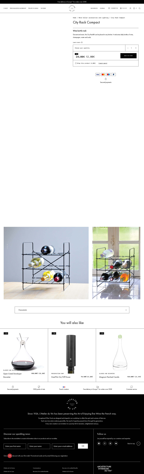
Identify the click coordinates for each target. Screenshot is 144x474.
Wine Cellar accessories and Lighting (93, 18)
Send (83, 446)
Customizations (37, 468)
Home (74, 18)
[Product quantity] (131, 48)
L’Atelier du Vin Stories (9, 468)
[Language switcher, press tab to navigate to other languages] (124, 8)
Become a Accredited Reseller (70, 468)
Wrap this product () (86, 63)
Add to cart (128, 55)
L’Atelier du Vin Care (9, 471)
